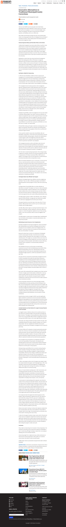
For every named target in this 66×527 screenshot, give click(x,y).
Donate (60, 3)
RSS (10, 506)
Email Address (12, 513)
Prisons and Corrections (33, 5)
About (35, 3)
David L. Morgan (41, 465)
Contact (27, 502)
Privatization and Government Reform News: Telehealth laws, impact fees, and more (37, 484)
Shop (27, 514)
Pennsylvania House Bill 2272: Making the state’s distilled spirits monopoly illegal (38, 471)
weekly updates (14, 511)
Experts (39, 3)
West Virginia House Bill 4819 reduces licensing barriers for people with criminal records (36, 457)
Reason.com (55, 3)
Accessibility (44, 515)
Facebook (11, 500)
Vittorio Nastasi (33, 465)
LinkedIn (11, 503)
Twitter (11, 501)
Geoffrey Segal (22, 444)
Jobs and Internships (30, 509)
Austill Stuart (32, 478)
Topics (43, 3)
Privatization (24, 5)
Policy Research (29, 511)
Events (27, 508)
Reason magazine (29, 513)
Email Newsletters (29, 506)
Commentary (22, 8)
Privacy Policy (44, 513)
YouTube (11, 505)
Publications (49, 3)
